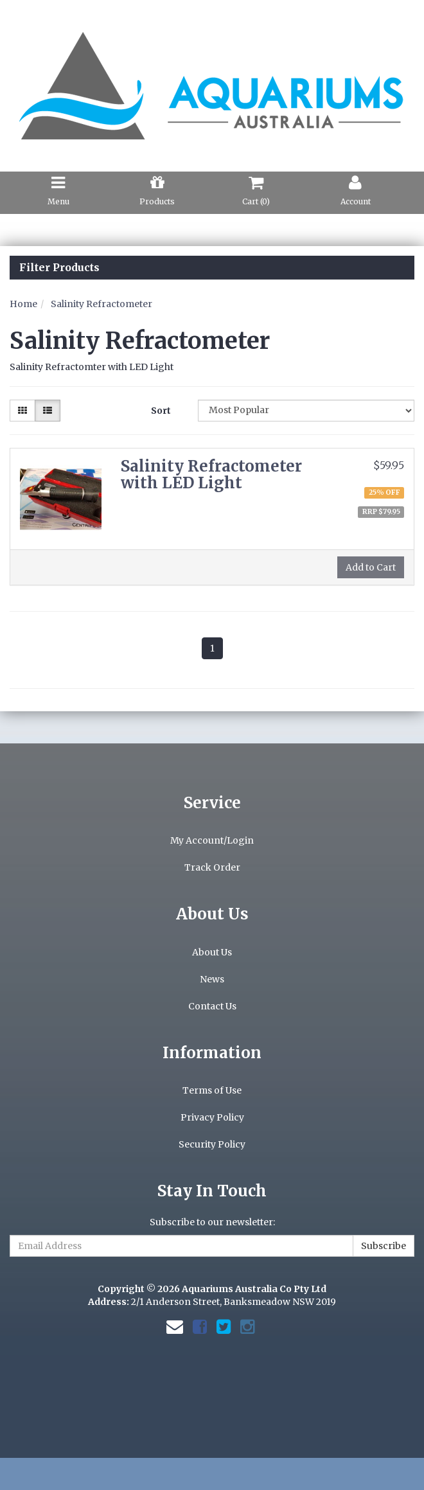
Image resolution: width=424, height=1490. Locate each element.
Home (23, 304)
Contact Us (212, 1006)
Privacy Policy (212, 1117)
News (212, 979)
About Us (212, 952)
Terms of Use (212, 1090)
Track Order (212, 867)
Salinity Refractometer (101, 304)
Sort (161, 410)
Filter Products (59, 268)
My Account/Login (212, 840)
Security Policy (212, 1144)
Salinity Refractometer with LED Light (211, 474)
